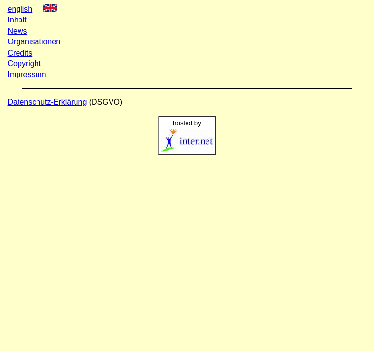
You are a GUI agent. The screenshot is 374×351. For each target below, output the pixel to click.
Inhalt (17, 20)
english (20, 9)
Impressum (27, 74)
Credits (20, 53)
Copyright (24, 63)
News (17, 31)
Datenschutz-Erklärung (47, 102)
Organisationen (34, 42)
